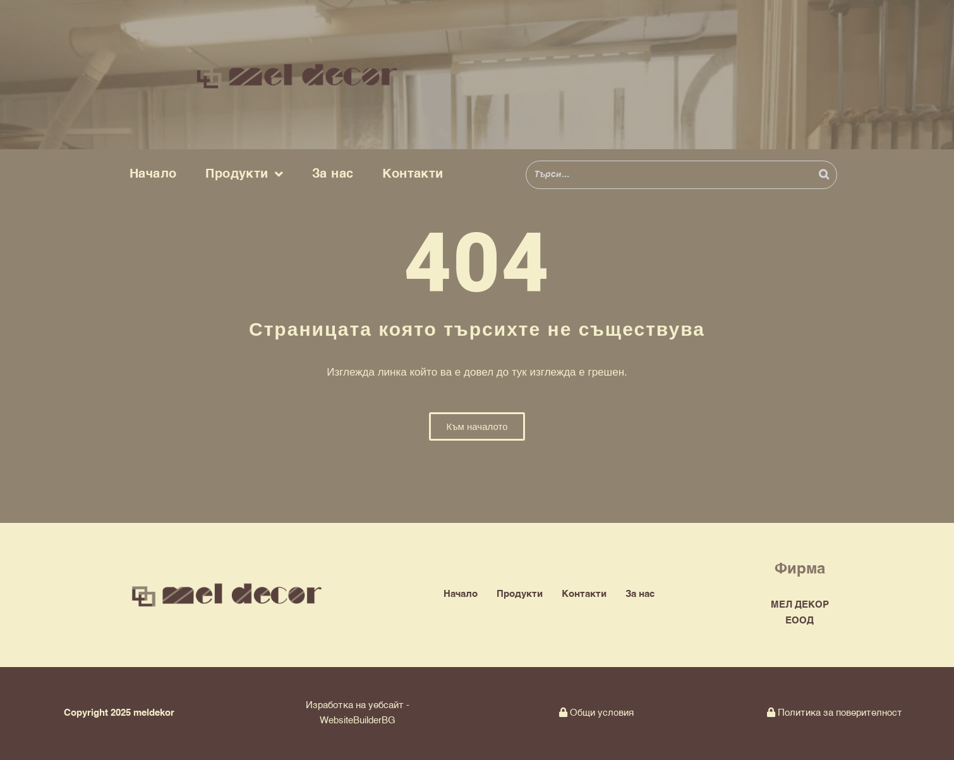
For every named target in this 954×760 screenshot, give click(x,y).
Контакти (412, 174)
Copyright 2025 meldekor (119, 713)
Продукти (244, 174)
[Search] (823, 174)
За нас (332, 174)
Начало (153, 174)
